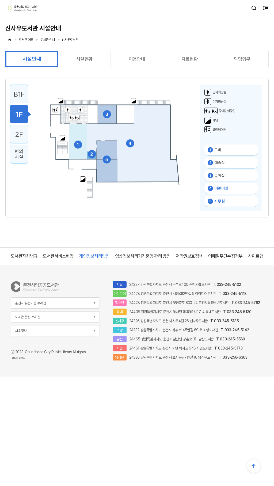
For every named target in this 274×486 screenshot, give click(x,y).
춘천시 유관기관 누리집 (30, 303)
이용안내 (137, 59)
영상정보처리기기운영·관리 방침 (142, 256)
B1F (19, 94)
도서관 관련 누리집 (27, 317)
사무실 (216, 201)
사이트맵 (255, 256)
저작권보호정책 (189, 256)
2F (19, 134)
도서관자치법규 (24, 256)
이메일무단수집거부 (225, 256)
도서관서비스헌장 (58, 256)
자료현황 (189, 59)
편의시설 (19, 154)
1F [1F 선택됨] (18, 114)
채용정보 (21, 331)
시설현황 (84, 59)
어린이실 (218, 188)
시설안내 (31, 59)
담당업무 (242, 59)
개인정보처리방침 (94, 256)
